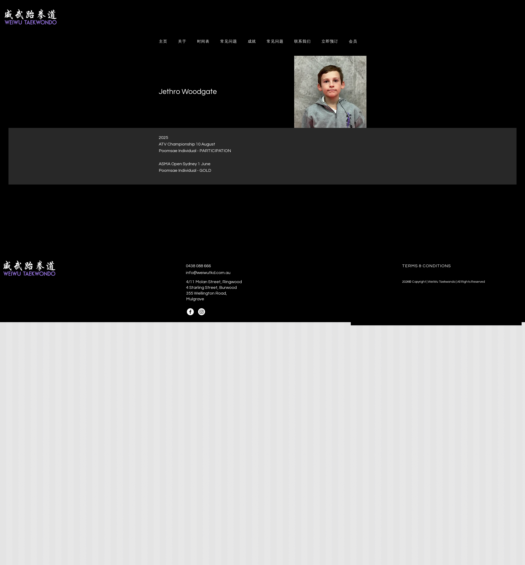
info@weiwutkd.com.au (208, 273)
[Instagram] (201, 312)
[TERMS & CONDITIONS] (436, 266)
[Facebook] (190, 312)
